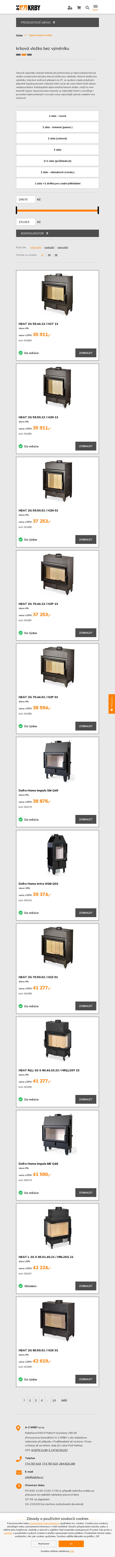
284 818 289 (67, 1463)
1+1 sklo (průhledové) (57, 160)
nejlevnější (35, 247)
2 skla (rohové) (57, 138)
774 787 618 (33, 1463)
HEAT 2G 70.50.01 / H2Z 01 (38, 977)
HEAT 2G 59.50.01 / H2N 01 (38, 510)
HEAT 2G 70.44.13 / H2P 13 (38, 604)
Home (19, 35)
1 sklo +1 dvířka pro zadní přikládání (57, 183)
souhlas (8, 1533)
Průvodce (111, 704)
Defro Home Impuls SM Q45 (38, 790)
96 (56, 254)
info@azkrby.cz (34, 1477)
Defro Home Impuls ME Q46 (38, 1164)
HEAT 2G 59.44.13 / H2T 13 (38, 324)
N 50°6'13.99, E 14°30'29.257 (49, 1450)
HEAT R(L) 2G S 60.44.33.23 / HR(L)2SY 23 (49, 1070)
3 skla (57, 149)
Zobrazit (86, 352)
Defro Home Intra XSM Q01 (38, 883)
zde (72, 1551)
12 (42, 254)
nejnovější (63, 247)
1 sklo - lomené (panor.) (57, 127)
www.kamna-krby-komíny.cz (44, 1523)
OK (71, 1543)
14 (54, 1400)
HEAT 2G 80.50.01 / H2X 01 (38, 1350)
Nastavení (43, 1543)
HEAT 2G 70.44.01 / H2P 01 (38, 697)
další (64, 1400)
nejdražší (49, 247)
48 (49, 254)
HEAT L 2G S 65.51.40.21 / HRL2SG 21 (46, 1257)
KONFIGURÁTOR (34, 233)
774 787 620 (50, 1463)
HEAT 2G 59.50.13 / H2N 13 (38, 417)
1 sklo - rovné (57, 116)
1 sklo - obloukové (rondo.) (58, 172)
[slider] (17, 208)
